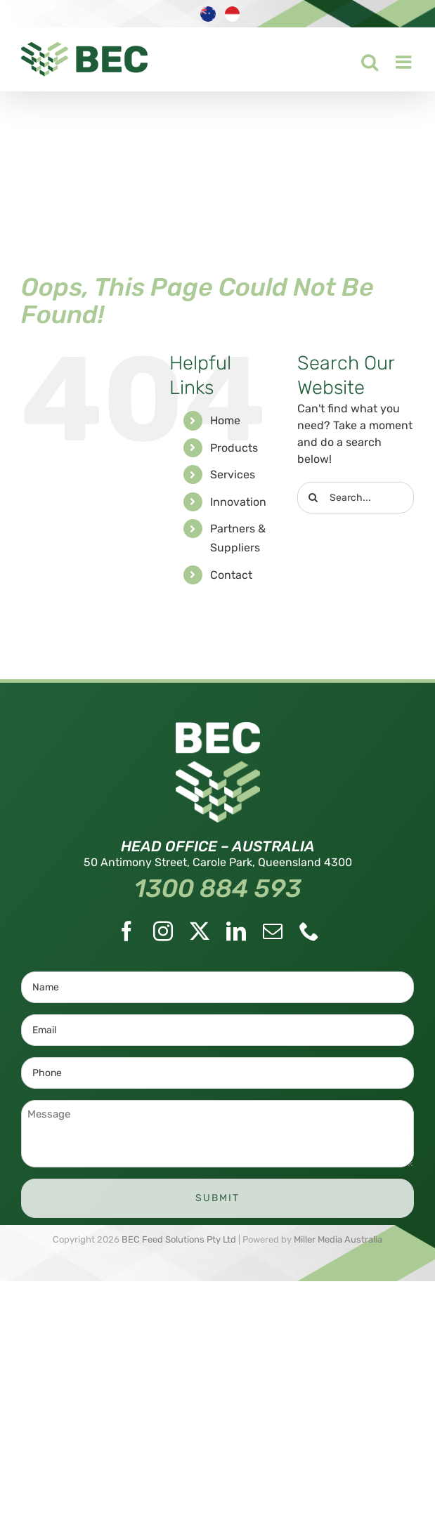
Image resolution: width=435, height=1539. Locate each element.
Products (234, 447)
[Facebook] (126, 931)
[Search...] (355, 497)
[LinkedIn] (236, 931)
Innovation (238, 502)
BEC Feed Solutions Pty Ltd (179, 1239)
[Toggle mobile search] (361, 58)
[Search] (313, 497)
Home (225, 420)
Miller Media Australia (338, 1239)
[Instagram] (163, 931)
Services (232, 474)
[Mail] (273, 931)
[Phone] (309, 931)
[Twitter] (199, 931)
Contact (231, 575)
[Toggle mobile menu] (396, 58)
